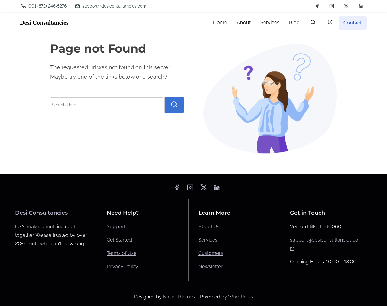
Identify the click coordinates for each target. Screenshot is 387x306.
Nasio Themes (179, 297)
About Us (209, 226)
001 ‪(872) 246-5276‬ (44, 6)
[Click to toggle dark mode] (329, 22)
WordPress (240, 297)
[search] (312, 23)
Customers (210, 253)
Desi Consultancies (44, 22)
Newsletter (210, 266)
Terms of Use (121, 253)
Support (116, 226)
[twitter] (346, 6)
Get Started (119, 240)
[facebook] (317, 6)
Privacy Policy (122, 266)
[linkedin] (361, 6)
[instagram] (332, 6)
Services (207, 240)
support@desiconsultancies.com (110, 6)
